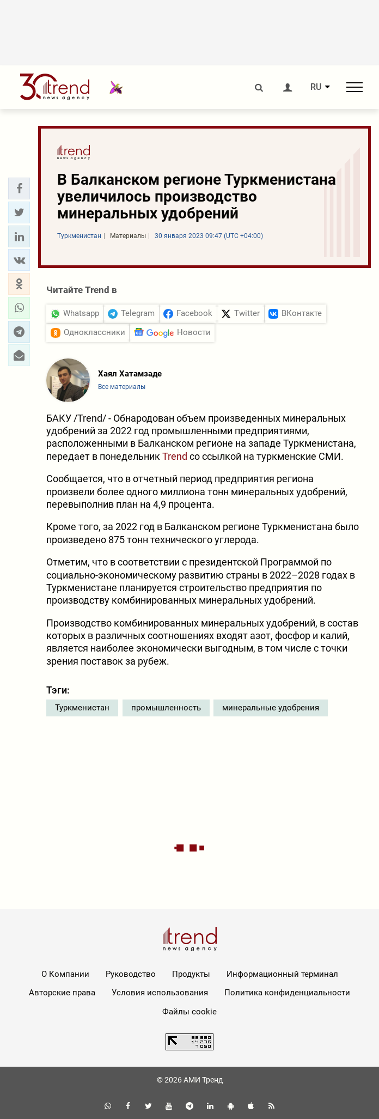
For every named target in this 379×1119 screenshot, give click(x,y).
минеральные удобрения (270, 708)
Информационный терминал (282, 974)
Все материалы (121, 387)
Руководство (131, 974)
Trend (174, 456)
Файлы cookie (189, 1012)
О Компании (65, 974)
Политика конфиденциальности (287, 993)
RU (315, 87)
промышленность (166, 708)
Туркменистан (82, 708)
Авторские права (62, 993)
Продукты (191, 974)
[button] (19, 188)
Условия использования (160, 993)
